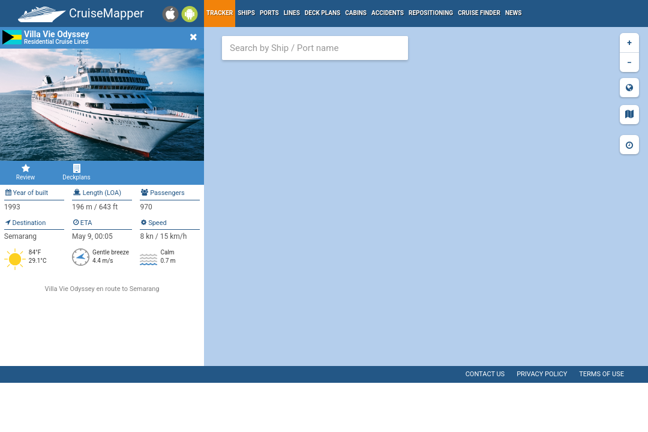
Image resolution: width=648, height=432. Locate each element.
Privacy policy (542, 374)
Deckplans (76, 172)
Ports (269, 13)
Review (25, 172)
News (513, 13)
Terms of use (601, 374)
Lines (292, 13)
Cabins (356, 13)
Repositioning (431, 13)
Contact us (485, 374)
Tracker (219, 13)
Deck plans (322, 13)
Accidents (387, 13)
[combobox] (315, 48)
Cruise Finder (479, 13)
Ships (246, 13)
